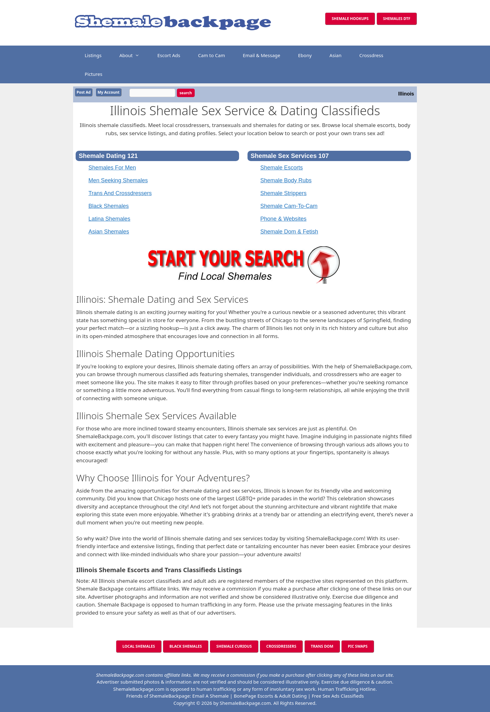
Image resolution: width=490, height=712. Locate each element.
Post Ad (84, 92)
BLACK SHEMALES (185, 645)
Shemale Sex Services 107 (290, 155)
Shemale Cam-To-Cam (289, 205)
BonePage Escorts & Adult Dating (270, 695)
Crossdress (371, 55)
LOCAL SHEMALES (138, 645)
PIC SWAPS (358, 645)
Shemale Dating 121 (108, 155)
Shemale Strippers (283, 192)
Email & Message (261, 55)
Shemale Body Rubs (286, 180)
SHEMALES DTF (396, 18)
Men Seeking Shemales (118, 180)
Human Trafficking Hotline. (347, 688)
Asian (335, 55)
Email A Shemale (210, 695)
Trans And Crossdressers (120, 192)
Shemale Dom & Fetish (289, 231)
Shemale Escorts (281, 167)
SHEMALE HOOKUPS (350, 18)
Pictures (93, 74)
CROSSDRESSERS (281, 645)
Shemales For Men (112, 167)
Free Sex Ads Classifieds (338, 695)
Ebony (305, 55)
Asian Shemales (108, 231)
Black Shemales (108, 205)
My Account (108, 92)
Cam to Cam (211, 55)
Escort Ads (168, 55)
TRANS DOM (322, 645)
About (132, 55)
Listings (93, 55)
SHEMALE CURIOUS (234, 645)
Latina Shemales (109, 218)
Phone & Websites (283, 218)
